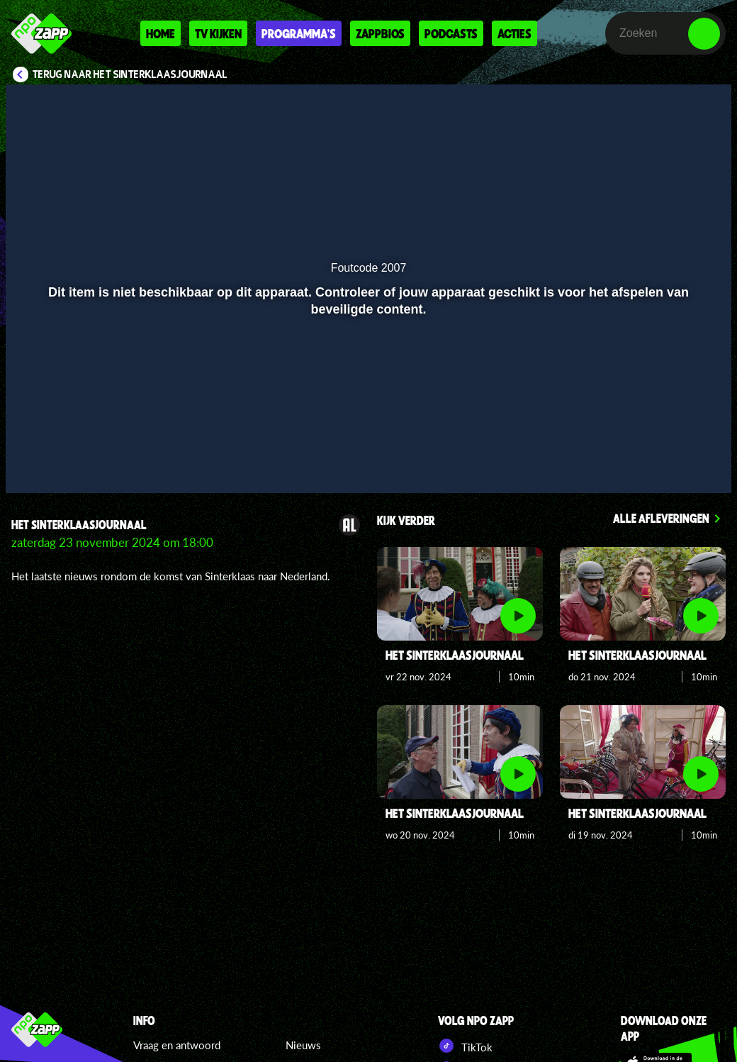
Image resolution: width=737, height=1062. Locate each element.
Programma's (298, 33)
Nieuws (303, 1045)
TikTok (465, 1045)
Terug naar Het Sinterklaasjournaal (130, 74)
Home (160, 33)
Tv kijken (218, 33)
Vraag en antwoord (176, 1045)
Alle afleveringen (661, 518)
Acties (514, 33)
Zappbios (380, 33)
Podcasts (451, 33)
